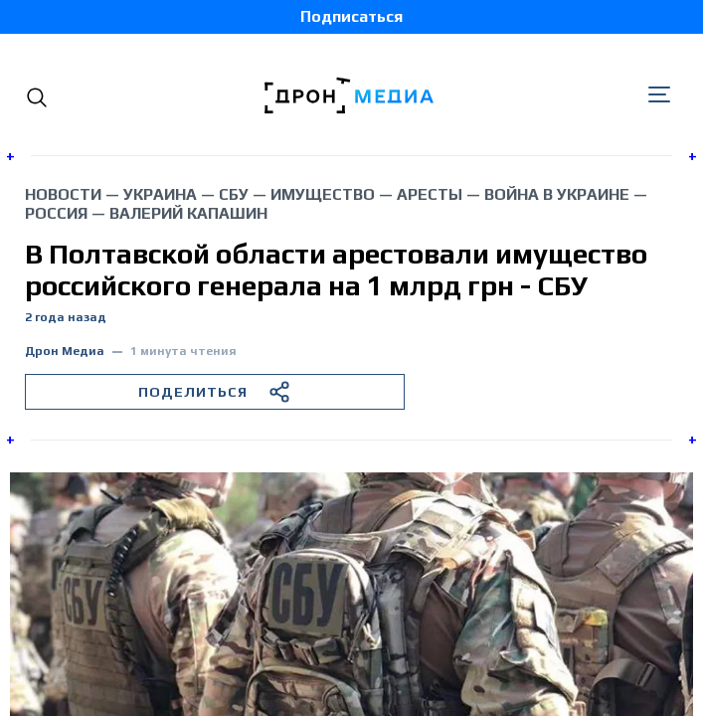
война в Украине (556, 194)
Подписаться (351, 16)
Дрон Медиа (64, 351)
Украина (160, 194)
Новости (63, 194)
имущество (322, 194)
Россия (56, 213)
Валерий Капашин (188, 213)
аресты (429, 194)
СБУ (234, 194)
